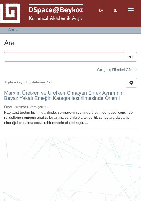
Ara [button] (13, 30)
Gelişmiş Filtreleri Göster (117, 70)
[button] (101, 10)
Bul (130, 57)
